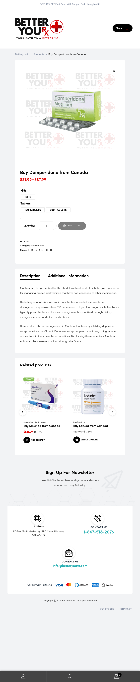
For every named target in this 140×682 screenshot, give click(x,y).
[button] (114, 70)
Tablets (25, 203)
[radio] (28, 197)
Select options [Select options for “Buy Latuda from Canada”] (89, 440)
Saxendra (28, 423)
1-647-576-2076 (99, 532)
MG (22, 190)
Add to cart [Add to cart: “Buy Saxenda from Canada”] (38, 440)
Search (70, 676)
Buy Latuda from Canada (90, 427)
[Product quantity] (46, 225)
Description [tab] (30, 276)
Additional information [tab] (68, 276)
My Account (23, 676)
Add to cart (74, 225)
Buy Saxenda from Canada (41, 427)
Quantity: (29, 225)
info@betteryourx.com (70, 567)
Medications (37, 245)
